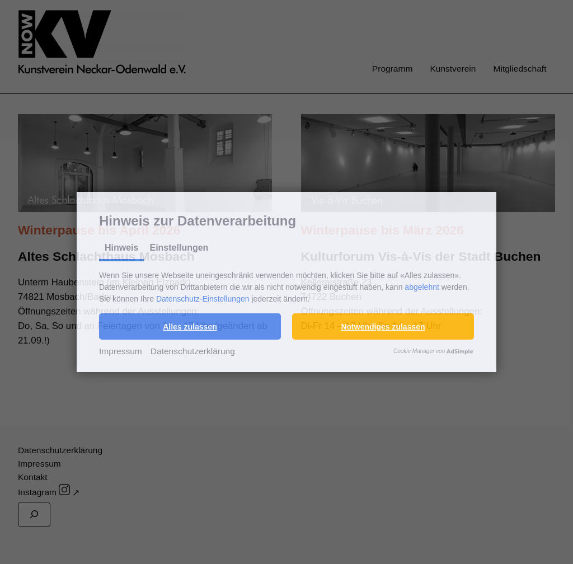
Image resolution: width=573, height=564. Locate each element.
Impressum (120, 351)
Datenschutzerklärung (193, 351)
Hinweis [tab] (121, 247)
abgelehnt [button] (422, 287)
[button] (190, 326)
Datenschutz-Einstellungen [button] (203, 298)
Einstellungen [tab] (178, 247)
